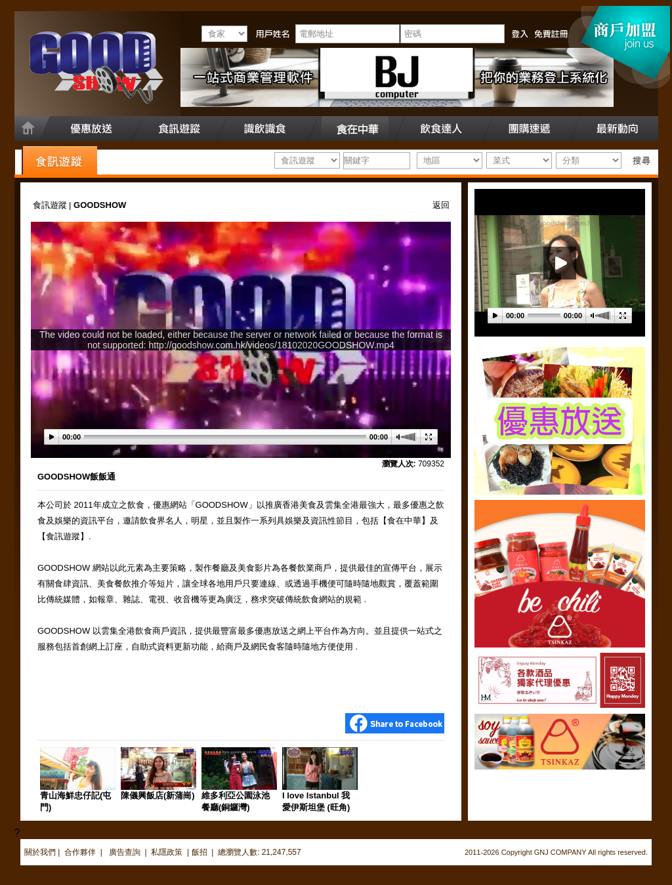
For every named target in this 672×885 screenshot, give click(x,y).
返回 (441, 205)
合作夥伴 (80, 852)
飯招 (199, 852)
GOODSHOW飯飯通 (76, 477)
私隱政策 (166, 852)
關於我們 (40, 852)
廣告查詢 (125, 852)
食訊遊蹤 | (53, 205)
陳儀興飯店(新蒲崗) (158, 795)
